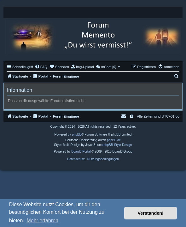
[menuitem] (41, 67)
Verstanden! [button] (151, 213)
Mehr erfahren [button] (42, 220)
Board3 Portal (80, 151)
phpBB (76, 134)
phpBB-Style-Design (117, 145)
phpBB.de (114, 140)
